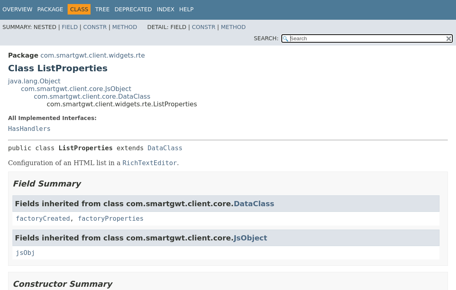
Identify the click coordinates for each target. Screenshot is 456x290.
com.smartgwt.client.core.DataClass (92, 96)
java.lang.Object (34, 81)
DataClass (165, 148)
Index (166, 9)
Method (124, 27)
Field (70, 27)
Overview (17, 9)
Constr (95, 27)
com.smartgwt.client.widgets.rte (92, 55)
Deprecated (133, 9)
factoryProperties (111, 218)
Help (186, 9)
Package (50, 9)
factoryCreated (43, 218)
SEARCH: (266, 38)
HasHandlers (29, 129)
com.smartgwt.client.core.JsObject (76, 89)
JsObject (250, 238)
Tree (102, 9)
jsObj (25, 253)
